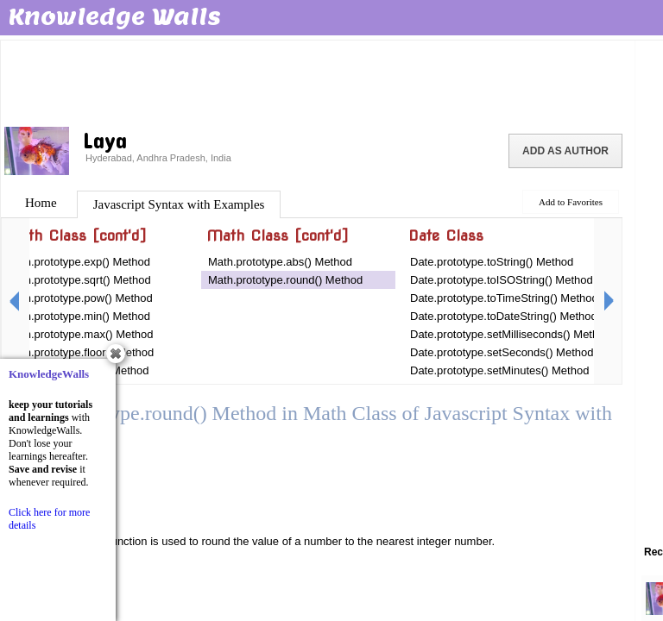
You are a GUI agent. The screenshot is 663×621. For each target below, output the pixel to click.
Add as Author (565, 151)
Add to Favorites (571, 202)
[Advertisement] (317, 82)
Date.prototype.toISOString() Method (501, 279)
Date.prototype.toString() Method (491, 261)
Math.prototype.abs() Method (280, 261)
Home (41, 203)
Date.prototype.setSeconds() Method (501, 352)
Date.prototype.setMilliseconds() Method (510, 334)
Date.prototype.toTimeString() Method (504, 298)
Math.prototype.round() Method (285, 279)
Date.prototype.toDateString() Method (503, 316)
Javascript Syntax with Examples (179, 204)
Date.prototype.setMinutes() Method (499, 370)
